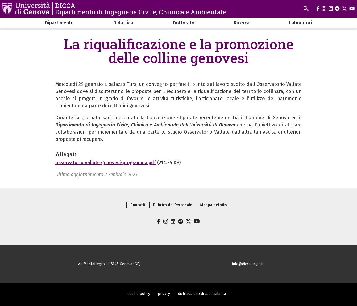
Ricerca (242, 23)
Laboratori (300, 23)
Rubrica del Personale (172, 205)
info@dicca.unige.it (248, 264)
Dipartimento (59, 23)
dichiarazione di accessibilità (202, 293)
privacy (164, 293)
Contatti (137, 205)
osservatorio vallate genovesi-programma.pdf (105, 162)
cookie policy (138, 293)
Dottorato (183, 23)
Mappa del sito (213, 205)
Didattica (123, 23)
